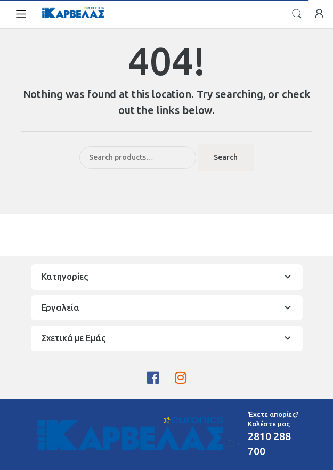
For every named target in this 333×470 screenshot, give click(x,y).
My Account (319, 14)
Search (297, 14)
